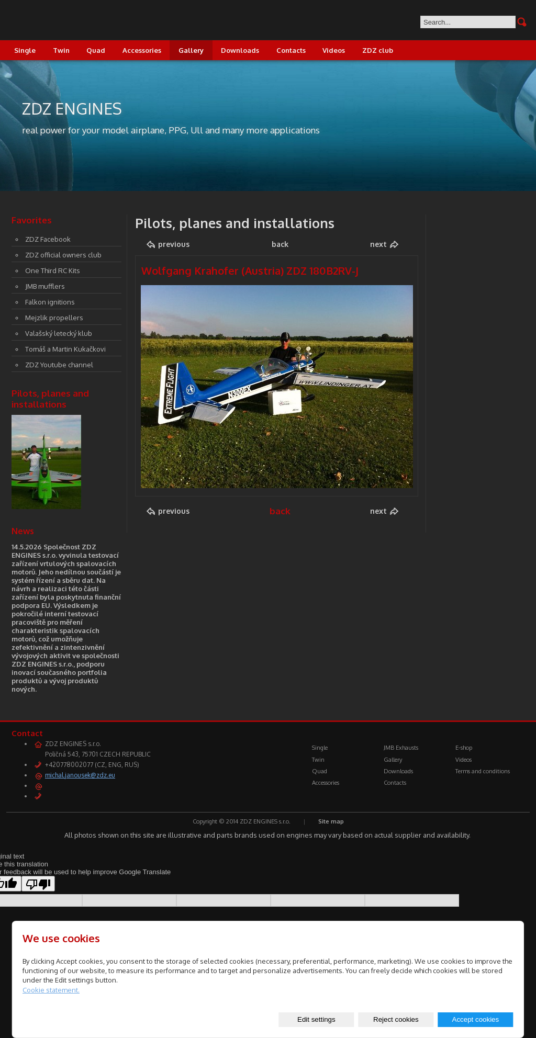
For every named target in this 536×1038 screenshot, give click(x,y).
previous (173, 244)
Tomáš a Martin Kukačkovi (65, 349)
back (280, 244)
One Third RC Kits (52, 270)
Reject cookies (396, 1019)
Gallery (191, 50)
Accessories (141, 50)
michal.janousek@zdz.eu (80, 775)
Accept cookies (475, 1019)
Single (25, 50)
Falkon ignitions (50, 302)
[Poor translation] (38, 884)
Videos (333, 50)
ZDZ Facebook (48, 239)
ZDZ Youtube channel (59, 364)
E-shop (463, 747)
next (378, 244)
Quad (95, 50)
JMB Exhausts (401, 747)
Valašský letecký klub (58, 333)
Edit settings (316, 1019)
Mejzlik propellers (54, 317)
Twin (61, 50)
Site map (331, 821)
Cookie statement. (51, 990)
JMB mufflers (45, 286)
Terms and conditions (482, 771)
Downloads (240, 50)
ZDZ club (377, 50)
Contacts (291, 50)
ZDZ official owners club (63, 255)
